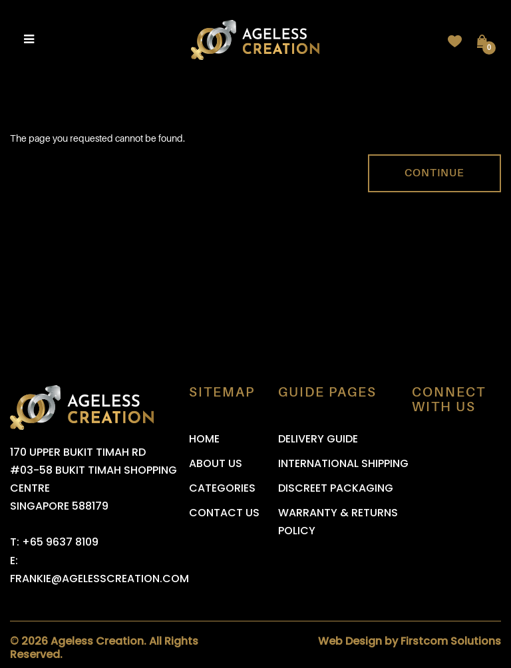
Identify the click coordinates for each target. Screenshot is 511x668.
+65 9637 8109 (60, 542)
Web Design (350, 641)
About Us (215, 463)
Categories (222, 488)
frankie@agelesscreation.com (99, 578)
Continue (434, 173)
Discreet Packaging (335, 488)
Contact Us (224, 512)
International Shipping (343, 463)
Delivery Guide (318, 438)
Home (204, 438)
